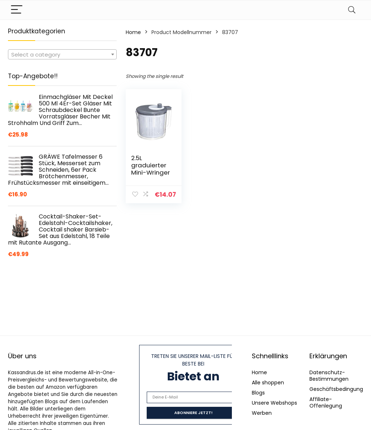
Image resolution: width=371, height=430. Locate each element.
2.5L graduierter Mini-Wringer (150, 165)
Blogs (258, 392)
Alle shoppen (268, 382)
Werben (262, 413)
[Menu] (16, 10)
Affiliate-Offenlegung (325, 402)
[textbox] (62, 55)
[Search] (351, 10)
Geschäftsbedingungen (339, 389)
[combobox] (62, 54)
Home (133, 32)
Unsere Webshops (274, 402)
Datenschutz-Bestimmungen (329, 376)
